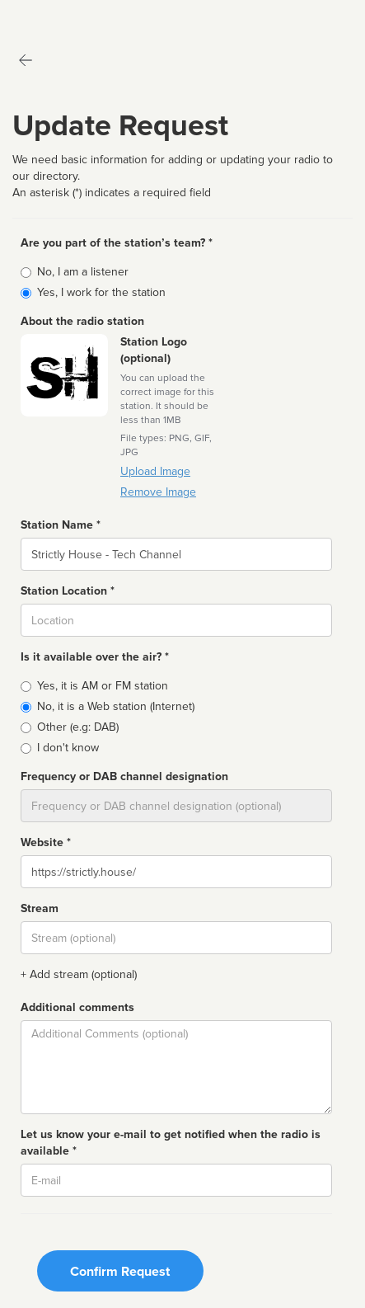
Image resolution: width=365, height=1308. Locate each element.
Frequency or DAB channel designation (124, 776)
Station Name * (61, 525)
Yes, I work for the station (101, 292)
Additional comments (77, 1007)
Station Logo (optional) (153, 350)
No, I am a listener (83, 272)
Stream (39, 908)
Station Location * (68, 591)
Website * (46, 842)
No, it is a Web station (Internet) (115, 706)
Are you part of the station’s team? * (117, 243)
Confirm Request (120, 1271)
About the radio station (82, 321)
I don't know (68, 748)
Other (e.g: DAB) (78, 727)
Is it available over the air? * (95, 657)
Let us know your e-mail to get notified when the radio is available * (171, 1142)
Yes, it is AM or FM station (102, 686)
